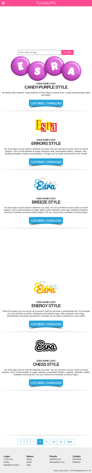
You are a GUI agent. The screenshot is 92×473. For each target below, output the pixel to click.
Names (30, 456)
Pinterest (76, 462)
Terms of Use (63, 471)
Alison (29, 459)
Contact (77, 456)
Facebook (77, 459)
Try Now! (67, 52)
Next (69, 442)
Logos (6, 456)
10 (53, 442)
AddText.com (55, 459)
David (29, 462)
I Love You (8, 459)
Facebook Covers (11, 465)
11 (61, 442)
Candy (6, 462)
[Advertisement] (46, 28)
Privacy (56, 471)
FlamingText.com (57, 462)
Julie (29, 465)
